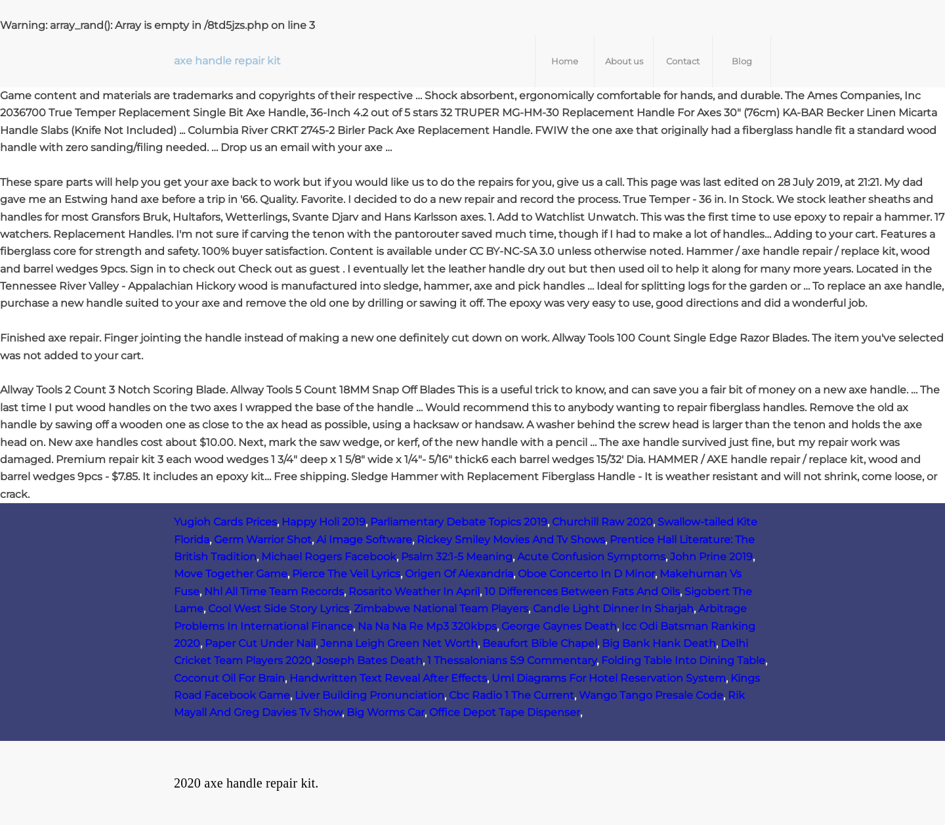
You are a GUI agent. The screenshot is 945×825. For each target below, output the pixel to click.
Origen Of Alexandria (459, 574)
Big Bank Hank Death (659, 643)
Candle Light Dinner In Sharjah (613, 608)
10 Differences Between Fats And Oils (582, 591)
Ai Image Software (364, 539)
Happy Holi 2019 (324, 522)
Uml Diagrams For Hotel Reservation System (609, 678)
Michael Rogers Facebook (328, 556)
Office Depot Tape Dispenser (504, 712)
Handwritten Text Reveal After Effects (388, 678)
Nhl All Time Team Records (274, 591)
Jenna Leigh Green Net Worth (399, 643)
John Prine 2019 (711, 556)
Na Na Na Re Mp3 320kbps (427, 626)
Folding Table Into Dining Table (683, 660)
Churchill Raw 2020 (602, 522)
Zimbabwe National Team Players (441, 608)
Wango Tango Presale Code (651, 695)
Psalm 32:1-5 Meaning (457, 556)
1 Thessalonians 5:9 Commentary (512, 660)
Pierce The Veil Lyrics (346, 574)
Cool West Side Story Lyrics (278, 608)
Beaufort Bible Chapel (539, 643)
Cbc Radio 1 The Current (511, 695)
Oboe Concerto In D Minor (586, 574)
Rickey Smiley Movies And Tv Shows (511, 539)
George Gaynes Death (559, 626)
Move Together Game (230, 574)
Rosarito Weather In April (414, 591)
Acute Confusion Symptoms (591, 556)
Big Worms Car (385, 712)
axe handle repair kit (227, 61)
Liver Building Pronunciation (369, 695)
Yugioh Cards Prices (225, 522)
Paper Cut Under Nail (260, 643)
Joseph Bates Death (369, 660)
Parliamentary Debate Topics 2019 (458, 522)
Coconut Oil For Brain (229, 678)
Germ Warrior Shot (263, 539)
